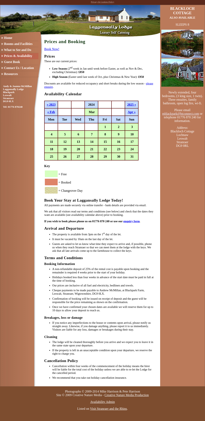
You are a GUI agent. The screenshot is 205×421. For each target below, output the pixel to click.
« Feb (51, 112)
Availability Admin (102, 402)
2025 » (131, 104)
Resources (9, 73)
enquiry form (131, 221)
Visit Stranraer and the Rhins (108, 408)
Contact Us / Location (17, 67)
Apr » (132, 112)
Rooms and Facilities (17, 43)
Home (6, 37)
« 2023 (51, 104)
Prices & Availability (16, 55)
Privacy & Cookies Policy (102, 2)
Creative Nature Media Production (127, 395)
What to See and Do (16, 49)
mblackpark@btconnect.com (180, 113)
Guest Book (10, 61)
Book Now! (51, 49)
